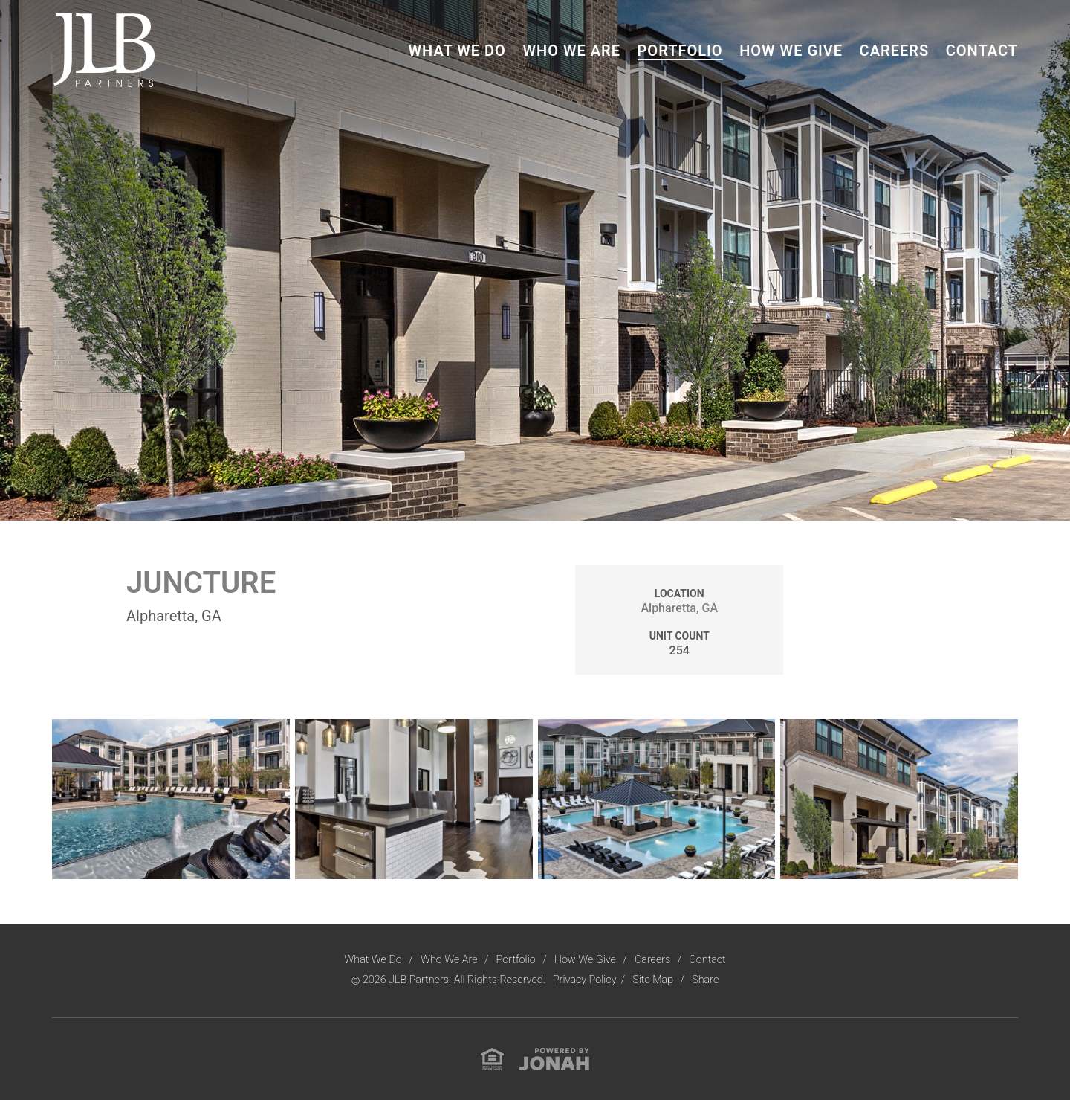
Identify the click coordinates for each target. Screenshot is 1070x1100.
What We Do (456, 50)
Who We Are (571, 50)
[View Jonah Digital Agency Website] (554, 1059)
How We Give (791, 50)
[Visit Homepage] (104, 49)
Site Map (653, 980)
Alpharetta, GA (679, 608)
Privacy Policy (585, 980)
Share (705, 980)
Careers (895, 50)
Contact (982, 50)
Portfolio (680, 50)
